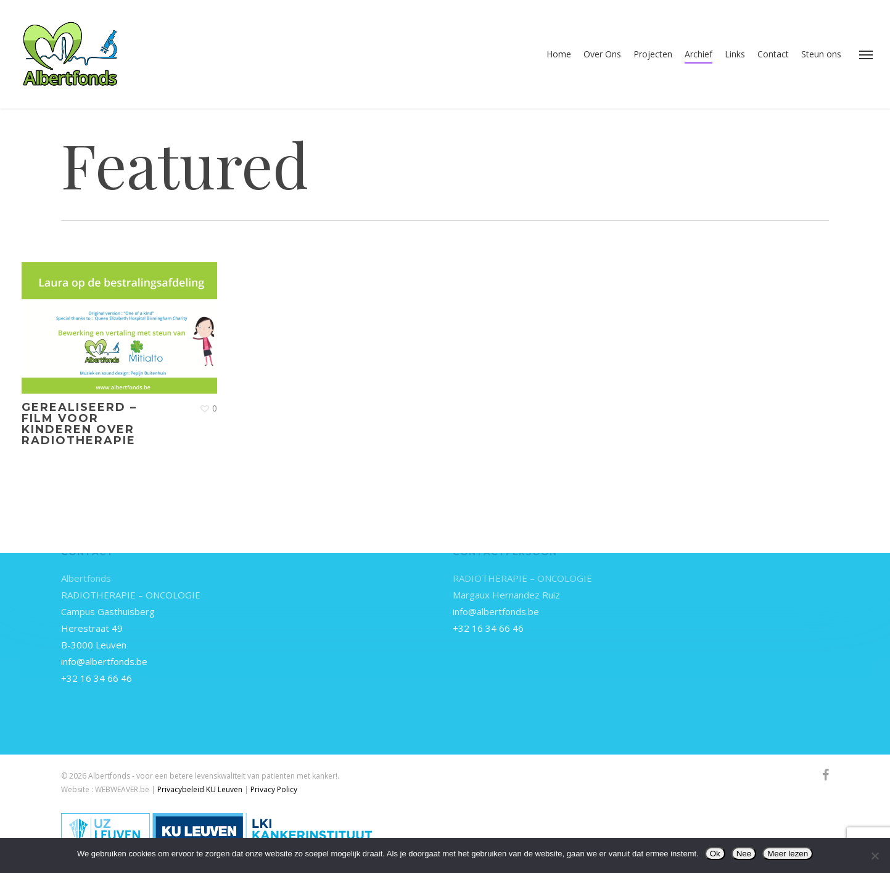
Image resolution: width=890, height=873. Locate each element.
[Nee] (874, 856)
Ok (715, 853)
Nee (743, 853)
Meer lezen (787, 853)
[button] (866, 54)
